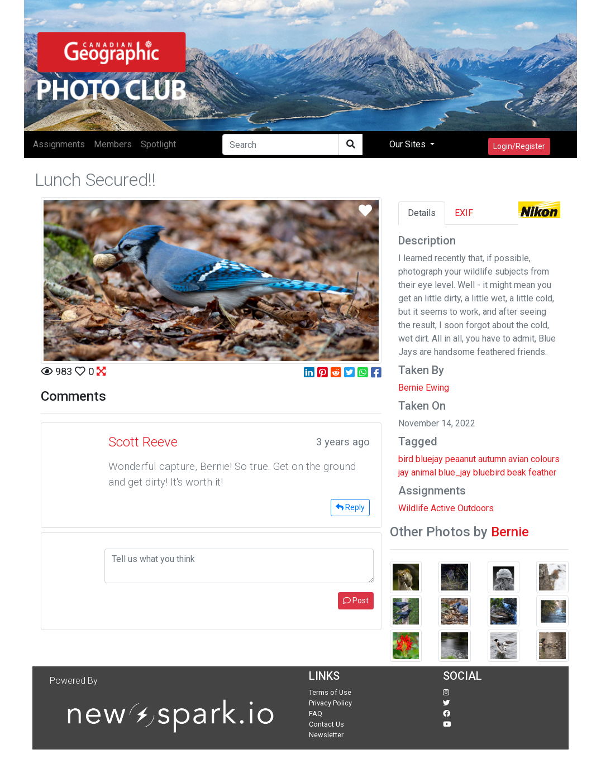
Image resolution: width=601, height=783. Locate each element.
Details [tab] (422, 213)
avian (518, 459)
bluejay (429, 459)
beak (516, 472)
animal (423, 472)
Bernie (510, 532)
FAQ (315, 713)
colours (545, 459)
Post (356, 600)
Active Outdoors (462, 508)
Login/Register (519, 146)
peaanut (460, 459)
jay (403, 472)
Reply (350, 507)
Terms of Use (330, 692)
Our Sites (408, 144)
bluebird (489, 472)
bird (405, 459)
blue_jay (454, 472)
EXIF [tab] (464, 213)
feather (542, 472)
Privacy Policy (330, 703)
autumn (492, 459)
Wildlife (413, 508)
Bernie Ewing (423, 387)
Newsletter (326, 735)
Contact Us (326, 724)
